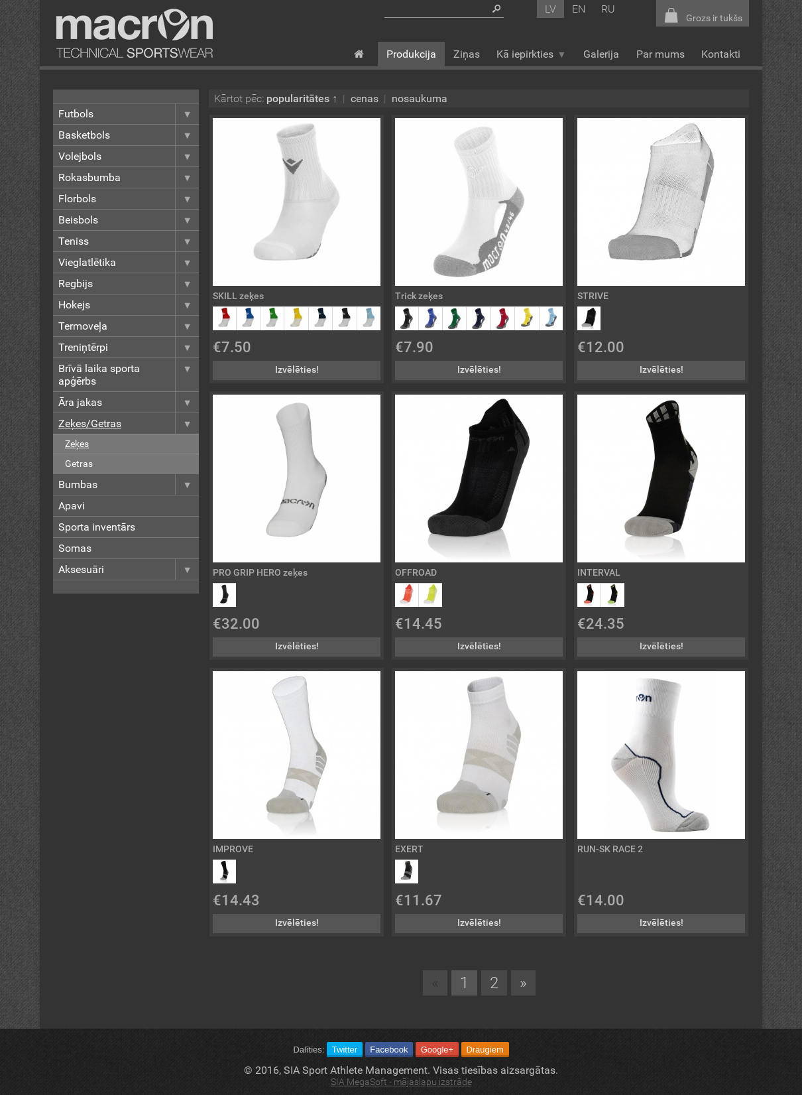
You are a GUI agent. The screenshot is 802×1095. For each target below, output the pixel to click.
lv (550, 9)
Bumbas (128, 484)
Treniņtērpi (128, 347)
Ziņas (466, 54)
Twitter (344, 1050)
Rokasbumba (128, 177)
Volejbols (128, 156)
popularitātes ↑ (301, 98)
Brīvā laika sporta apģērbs (128, 374)
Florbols (128, 198)
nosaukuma (419, 98)
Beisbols (128, 220)
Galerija (601, 54)
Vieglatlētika (128, 262)
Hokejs (128, 304)
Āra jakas (128, 402)
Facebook (389, 1050)
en (578, 9)
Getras (79, 464)
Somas (74, 548)
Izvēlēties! (297, 369)
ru (608, 9)
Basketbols (128, 135)
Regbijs (128, 283)
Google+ (437, 1050)
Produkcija (411, 54)
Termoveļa (128, 326)
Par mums (660, 54)
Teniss (128, 241)
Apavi (71, 505)
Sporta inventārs (96, 527)
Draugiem (484, 1050)
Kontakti (720, 54)
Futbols (128, 113)
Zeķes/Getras (128, 423)
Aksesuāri (128, 569)
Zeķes (77, 444)
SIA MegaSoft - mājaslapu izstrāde (401, 1082)
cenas (364, 98)
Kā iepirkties (531, 54)
